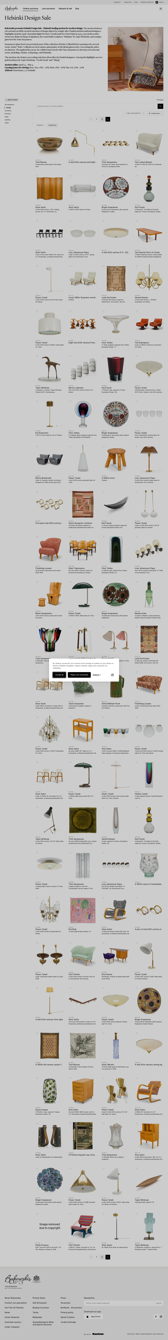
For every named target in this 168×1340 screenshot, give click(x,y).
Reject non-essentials (79, 675)
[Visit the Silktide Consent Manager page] (112, 675)
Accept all (59, 675)
